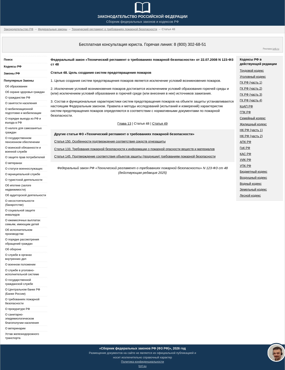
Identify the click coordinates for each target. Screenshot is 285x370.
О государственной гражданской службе (19, 282)
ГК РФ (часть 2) (251, 88)
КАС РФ (245, 154)
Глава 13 (124, 123)
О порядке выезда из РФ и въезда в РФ (23, 120)
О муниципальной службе (22, 174)
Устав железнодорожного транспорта (22, 336)
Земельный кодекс (253, 189)
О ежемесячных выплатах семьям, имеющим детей (22, 222)
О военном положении (20, 264)
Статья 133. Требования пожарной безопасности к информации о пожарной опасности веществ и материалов (134, 149)
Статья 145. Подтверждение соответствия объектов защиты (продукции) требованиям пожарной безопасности (134, 156)
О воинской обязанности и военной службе (23, 149)
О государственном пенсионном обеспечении (22, 140)
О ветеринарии (15, 328)
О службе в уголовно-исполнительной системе (22, 272)
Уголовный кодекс (253, 76)
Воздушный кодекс (253, 177)
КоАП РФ (246, 106)
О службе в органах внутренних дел (18, 257)
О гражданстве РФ (17, 97)
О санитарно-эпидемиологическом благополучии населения (22, 318)
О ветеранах (13, 163)
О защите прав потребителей (25, 157)
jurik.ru (275, 49)
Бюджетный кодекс (253, 171)
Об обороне (13, 249)
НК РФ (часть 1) (251, 130)
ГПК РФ (245, 112)
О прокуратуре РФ (17, 309)
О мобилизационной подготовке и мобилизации (23, 111)
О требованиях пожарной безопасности (22, 301)
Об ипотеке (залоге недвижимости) (18, 187)
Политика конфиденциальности (142, 361)
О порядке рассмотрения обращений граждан (22, 241)
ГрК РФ (245, 148)
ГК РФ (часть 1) (251, 82)
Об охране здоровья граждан (25, 92)
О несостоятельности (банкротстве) (19, 202)
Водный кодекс (251, 183)
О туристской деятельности (23, 179)
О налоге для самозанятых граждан (23, 130)
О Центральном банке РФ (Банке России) (22, 291)
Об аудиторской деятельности (25, 195)
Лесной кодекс (250, 195)
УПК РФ (245, 166)
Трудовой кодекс (252, 70)
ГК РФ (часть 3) (251, 94)
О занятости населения (21, 103)
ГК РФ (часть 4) (251, 100)
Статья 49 (160, 123)
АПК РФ (245, 142)
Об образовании (16, 86)
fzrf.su (142, 366)
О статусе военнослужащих (24, 168)
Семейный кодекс (253, 118)
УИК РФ (245, 160)
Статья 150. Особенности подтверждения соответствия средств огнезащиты (110, 141)
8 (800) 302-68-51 (190, 44)
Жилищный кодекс (253, 124)
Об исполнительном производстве (18, 231)
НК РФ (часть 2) (251, 136)
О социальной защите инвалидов (20, 212)
